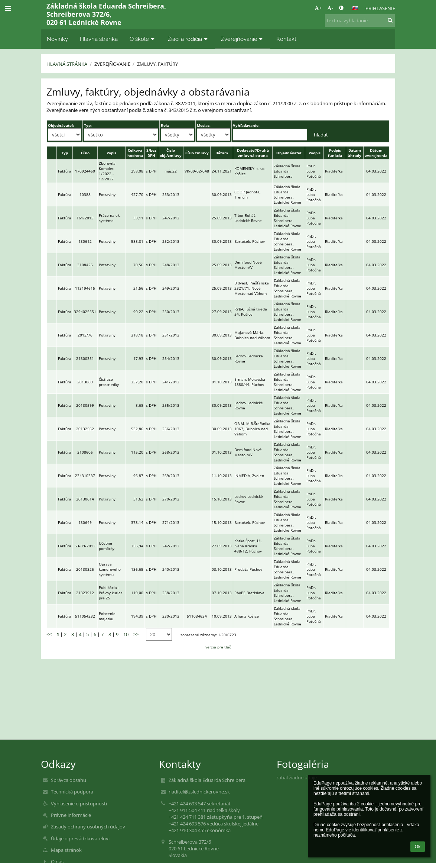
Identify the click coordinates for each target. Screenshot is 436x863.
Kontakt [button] (286, 39)
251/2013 (170, 335)
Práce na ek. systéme (110, 218)
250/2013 (170, 311)
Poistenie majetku (107, 616)
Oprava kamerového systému (110, 569)
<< (49, 634)
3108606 (85, 452)
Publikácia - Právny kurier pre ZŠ (110, 592)
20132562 (85, 428)
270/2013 (170, 499)
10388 (85, 194)
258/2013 (170, 592)
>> (136, 634)
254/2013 (170, 358)
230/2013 (170, 616)
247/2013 (170, 217)
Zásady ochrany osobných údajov (88, 826)
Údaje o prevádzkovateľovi (80, 838)
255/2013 (170, 405)
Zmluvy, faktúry (157, 64)
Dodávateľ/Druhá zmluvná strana (253, 153)
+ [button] (318, 7)
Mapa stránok (66, 850)
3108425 (85, 264)
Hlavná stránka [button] (99, 39)
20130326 (85, 569)
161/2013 (85, 217)
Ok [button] (417, 846)
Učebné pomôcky (106, 546)
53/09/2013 (85, 545)
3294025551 (85, 311)
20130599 (85, 405)
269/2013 (170, 475)
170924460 (85, 171)
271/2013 (170, 522)
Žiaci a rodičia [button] (188, 39)
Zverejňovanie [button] (242, 39)
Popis (111, 152)
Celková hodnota (135, 153)
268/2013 (170, 452)
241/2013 (170, 381)
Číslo (85, 152)
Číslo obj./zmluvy (171, 153)
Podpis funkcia (335, 153)
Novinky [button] (57, 39)
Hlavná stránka (66, 64)
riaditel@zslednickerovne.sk (199, 791)
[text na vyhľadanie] (360, 20)
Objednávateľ (288, 152)
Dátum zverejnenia (376, 153)
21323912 (85, 592)
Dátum (221, 152)
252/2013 (170, 241)
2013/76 (85, 335)
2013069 (85, 381)
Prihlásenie (380, 8)
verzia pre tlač (218, 647)
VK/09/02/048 (197, 171)
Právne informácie (71, 815)
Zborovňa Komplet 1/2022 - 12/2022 (107, 171)
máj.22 (171, 171)
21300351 (85, 358)
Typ (64, 152)
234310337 (85, 475)
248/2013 (170, 264)
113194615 (85, 288)
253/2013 (170, 194)
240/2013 (170, 569)
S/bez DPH (151, 153)
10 (125, 634)
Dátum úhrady (354, 153)
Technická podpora (72, 791)
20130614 (85, 499)
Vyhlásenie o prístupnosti (79, 803)
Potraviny (107, 194)
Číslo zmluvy (197, 152)
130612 (85, 241)
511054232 (85, 616)
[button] (354, 8)
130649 (85, 522)
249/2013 (170, 288)
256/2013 (170, 428)
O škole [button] (143, 39)
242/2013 (170, 545)
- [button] (330, 7)
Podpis (315, 152)
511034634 (197, 616)
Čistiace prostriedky (109, 382)
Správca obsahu (68, 780)
